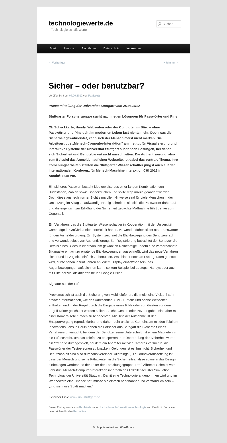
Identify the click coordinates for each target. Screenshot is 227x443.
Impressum (133, 48)
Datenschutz (111, 48)
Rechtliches (89, 48)
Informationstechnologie (130, 407)
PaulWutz (94, 95)
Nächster (171, 62)
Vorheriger (57, 62)
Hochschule (106, 407)
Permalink (79, 411)
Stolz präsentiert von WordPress (113, 427)
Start (53, 48)
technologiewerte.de (81, 23)
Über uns (69, 48)
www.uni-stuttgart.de (85, 397)
